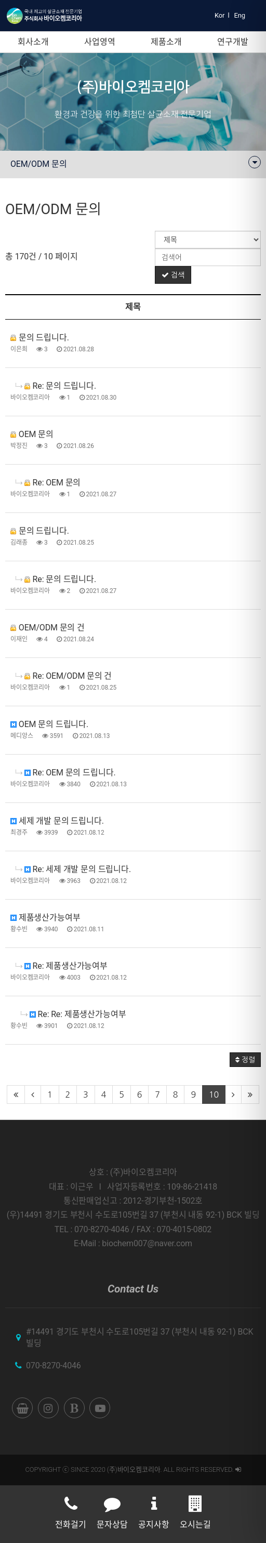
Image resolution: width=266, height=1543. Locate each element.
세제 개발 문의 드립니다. (57, 821)
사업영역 (99, 42)
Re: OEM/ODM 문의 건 (64, 676)
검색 (173, 275)
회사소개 (33, 42)
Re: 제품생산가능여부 (62, 966)
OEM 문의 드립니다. (49, 724)
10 (214, 1094)
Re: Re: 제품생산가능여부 (73, 1014)
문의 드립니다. (39, 337)
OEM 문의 (32, 434)
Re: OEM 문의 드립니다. (65, 772)
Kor (219, 15)
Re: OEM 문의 (48, 482)
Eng (239, 15)
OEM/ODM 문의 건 (47, 627)
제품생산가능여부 (45, 917)
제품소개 (166, 42)
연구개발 (232, 42)
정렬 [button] (245, 1059)
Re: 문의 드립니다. (56, 386)
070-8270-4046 (53, 1365)
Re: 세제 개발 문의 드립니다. (73, 869)
